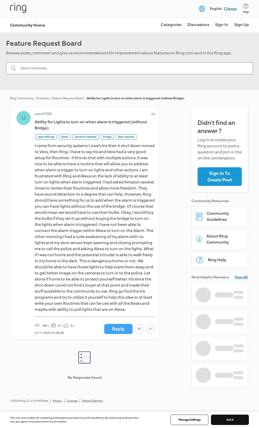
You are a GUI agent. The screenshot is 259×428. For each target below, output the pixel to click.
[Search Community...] (132, 68)
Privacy (57, 401)
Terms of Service (92, 401)
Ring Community (21, 98)
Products (42, 98)
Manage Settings (190, 420)
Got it (229, 420)
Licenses (72, 401)
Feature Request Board (68, 98)
